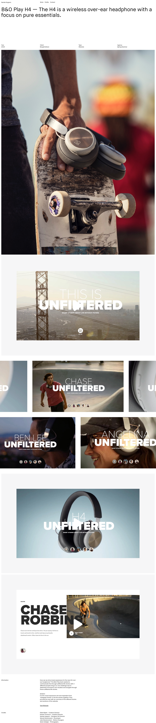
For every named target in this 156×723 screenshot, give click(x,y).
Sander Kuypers (6, 2)
